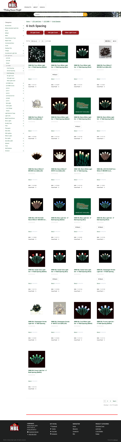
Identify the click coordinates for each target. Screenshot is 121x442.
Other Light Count (70, 33)
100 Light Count (53, 33)
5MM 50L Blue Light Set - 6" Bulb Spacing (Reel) (105, 219)
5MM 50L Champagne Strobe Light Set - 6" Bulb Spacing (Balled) (37, 323)
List (114, 41)
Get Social (53, 424)
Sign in (29, 79)
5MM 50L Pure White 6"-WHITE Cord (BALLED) (36, 118)
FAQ (74, 434)
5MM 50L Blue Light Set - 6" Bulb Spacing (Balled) (59, 219)
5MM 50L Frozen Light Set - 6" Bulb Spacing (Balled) (105, 323)
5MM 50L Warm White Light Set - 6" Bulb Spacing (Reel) (105, 118)
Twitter (53, 429)
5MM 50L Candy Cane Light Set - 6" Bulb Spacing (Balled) (37, 271)
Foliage (97, 434)
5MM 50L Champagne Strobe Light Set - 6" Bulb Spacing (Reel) (106, 271)
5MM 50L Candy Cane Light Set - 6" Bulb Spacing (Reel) (82, 271)
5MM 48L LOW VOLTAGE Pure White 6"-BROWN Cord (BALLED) (106, 170)
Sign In (42, 7)
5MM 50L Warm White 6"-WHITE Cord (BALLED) (59, 170)
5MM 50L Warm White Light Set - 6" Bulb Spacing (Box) (82, 118)
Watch (55, 75)
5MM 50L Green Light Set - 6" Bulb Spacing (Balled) (37, 371)
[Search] (85, 14)
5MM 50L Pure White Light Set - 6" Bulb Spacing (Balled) (37, 66)
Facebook (53, 426)
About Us (75, 429)
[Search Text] (60, 14)
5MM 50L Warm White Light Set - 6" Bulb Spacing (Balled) (60, 118)
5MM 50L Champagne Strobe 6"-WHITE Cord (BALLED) (60, 323)
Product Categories (102, 424)
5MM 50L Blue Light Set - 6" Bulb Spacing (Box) (82, 219)
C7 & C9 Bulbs (99, 431)
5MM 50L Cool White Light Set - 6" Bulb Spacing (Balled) (83, 323)
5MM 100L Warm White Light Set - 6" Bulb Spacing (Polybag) (83, 170)
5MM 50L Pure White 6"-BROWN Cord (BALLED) (104, 66)
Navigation (76, 424)
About (35, 7)
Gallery (107, 41)
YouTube (53, 431)
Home (74, 426)
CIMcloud (115, 440)
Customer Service (32, 432)
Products (27, 7)
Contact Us (75, 431)
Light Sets (98, 429)
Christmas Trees (100, 426)
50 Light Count (35, 33)
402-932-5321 (32, 434)
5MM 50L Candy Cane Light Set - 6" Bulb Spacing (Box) (59, 271)
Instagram (53, 434)
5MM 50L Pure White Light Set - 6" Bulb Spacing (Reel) (82, 66)
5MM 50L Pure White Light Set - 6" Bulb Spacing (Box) (59, 66)
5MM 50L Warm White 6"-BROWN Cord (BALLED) (36, 170)
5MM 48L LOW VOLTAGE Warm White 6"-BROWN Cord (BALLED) (37, 219)
